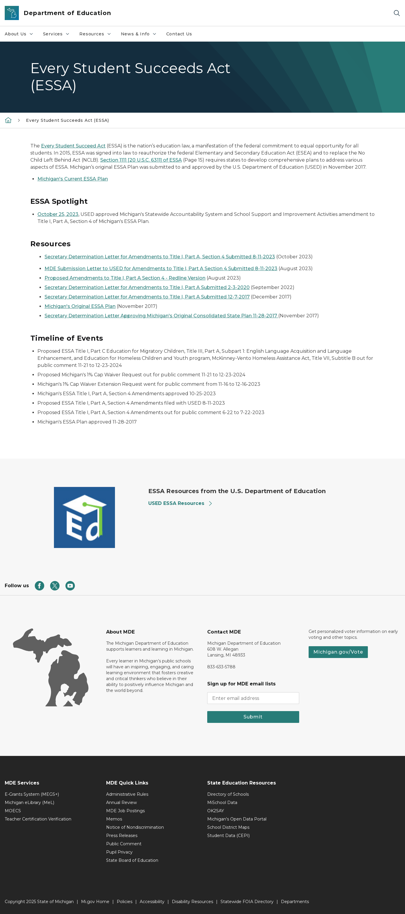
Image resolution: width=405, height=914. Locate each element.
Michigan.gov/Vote (338, 652)
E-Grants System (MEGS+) (32, 794)
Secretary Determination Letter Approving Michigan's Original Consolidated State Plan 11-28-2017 (161, 316)
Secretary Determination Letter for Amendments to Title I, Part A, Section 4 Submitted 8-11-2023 (160, 257)
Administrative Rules (127, 794)
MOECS (13, 810)
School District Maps (228, 827)
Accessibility (152, 901)
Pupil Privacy (119, 852)
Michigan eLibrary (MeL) (29, 802)
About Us (21, 35)
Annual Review (121, 802)
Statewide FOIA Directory (247, 901)
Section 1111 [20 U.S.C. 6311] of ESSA (141, 160)
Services (59, 35)
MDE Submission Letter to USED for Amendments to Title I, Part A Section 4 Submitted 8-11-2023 (161, 268)
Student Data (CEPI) (228, 835)
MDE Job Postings (125, 810)
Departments (295, 901)
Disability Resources (192, 901)
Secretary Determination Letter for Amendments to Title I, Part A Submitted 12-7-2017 (147, 297)
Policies (124, 901)
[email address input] (253, 698)
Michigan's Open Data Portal (236, 819)
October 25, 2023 (57, 214)
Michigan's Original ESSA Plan (80, 306)
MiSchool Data (222, 802)
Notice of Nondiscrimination (135, 827)
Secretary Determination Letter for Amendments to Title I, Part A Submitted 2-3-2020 (147, 287)
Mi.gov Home (95, 901)
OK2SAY (215, 810)
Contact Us (179, 34)
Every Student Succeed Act (73, 146)
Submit (253, 717)
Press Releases (121, 835)
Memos (114, 819)
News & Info (141, 35)
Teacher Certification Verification (38, 819)
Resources (97, 35)
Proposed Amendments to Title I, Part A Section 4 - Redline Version (125, 278)
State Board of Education (132, 860)
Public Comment (123, 843)
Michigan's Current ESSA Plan (72, 179)
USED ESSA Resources (180, 503)
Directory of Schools (228, 794)
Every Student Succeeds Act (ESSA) (67, 120)
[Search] (396, 13)
